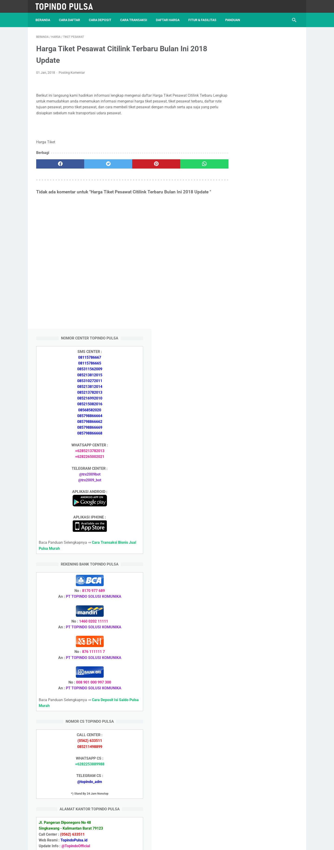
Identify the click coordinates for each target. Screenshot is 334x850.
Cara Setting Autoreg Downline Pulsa (262, 649)
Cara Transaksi (134, 18)
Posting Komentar (72, 71)
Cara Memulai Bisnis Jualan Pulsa (260, 583)
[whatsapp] (190, 163)
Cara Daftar (70, 18)
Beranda (43, 18)
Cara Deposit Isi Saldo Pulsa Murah (261, 688)
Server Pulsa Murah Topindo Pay (151, 843)
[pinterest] (146, 163)
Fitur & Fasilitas (203, 18)
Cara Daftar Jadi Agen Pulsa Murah (261, 572)
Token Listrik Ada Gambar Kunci (259, 638)
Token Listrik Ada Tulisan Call (256, 628)
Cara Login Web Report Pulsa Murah (262, 660)
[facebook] (58, 163)
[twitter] (102, 163)
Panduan (233, 18)
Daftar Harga (168, 18)
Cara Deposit (101, 18)
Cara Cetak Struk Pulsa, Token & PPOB (264, 755)
